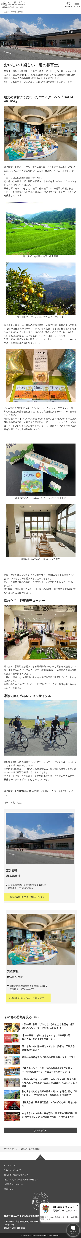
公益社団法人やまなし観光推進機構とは (21, 1180)
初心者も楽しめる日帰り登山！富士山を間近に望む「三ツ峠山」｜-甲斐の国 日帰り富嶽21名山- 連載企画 (49, 1093)
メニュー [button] (77, 6)
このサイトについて (12, 1170)
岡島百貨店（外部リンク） (32, 582)
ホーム (7, 1149)
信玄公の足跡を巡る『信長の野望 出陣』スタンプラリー (48, 1059)
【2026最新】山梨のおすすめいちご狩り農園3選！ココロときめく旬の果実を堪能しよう (49, 1037)
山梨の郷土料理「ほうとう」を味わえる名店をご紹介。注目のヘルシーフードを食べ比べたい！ (49, 1026)
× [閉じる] (77, 1205)
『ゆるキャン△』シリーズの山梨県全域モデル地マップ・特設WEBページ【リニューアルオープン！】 (48, 1070)
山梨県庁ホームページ (13, 1184)
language (68, 6)
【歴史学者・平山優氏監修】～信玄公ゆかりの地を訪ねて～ (49, 1104)
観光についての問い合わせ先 (16, 1175)
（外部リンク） (26, 897)
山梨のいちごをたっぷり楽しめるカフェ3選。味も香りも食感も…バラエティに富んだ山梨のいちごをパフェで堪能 (49, 1083)
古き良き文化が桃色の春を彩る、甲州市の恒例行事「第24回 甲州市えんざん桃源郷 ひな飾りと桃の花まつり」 (49, 1115)
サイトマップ (9, 1165)
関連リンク (8, 1189)
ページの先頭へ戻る (40, 1157)
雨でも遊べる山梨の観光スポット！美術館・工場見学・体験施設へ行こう (49, 1048)
